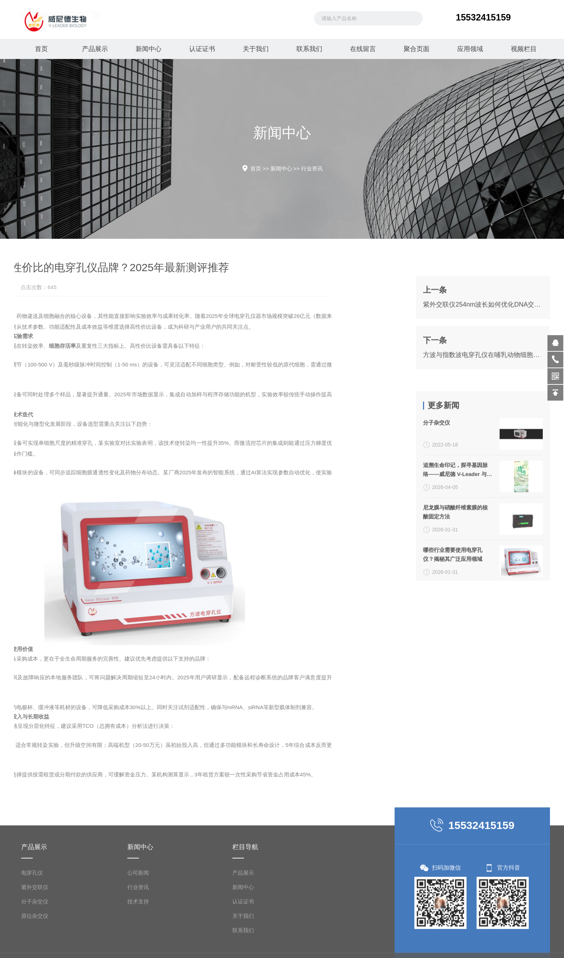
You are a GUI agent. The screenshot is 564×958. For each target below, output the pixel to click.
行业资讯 (312, 168)
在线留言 (362, 49)
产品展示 (95, 49)
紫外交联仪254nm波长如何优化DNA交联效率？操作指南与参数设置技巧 (482, 352)
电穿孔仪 (32, 947)
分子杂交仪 (436, 517)
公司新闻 (138, 947)
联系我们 (309, 49)
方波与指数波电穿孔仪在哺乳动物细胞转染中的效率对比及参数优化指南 (482, 402)
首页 (41, 49)
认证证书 (202, 49)
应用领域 (469, 49)
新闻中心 (148, 49)
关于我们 (255, 49)
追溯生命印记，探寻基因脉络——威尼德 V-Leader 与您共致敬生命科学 (457, 564)
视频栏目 (523, 49)
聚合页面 (416, 49)
